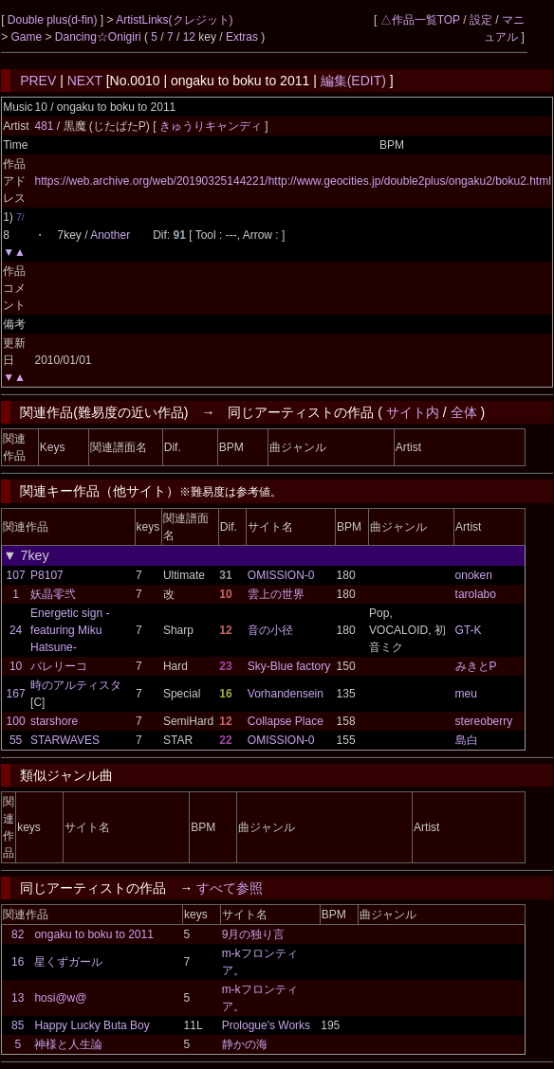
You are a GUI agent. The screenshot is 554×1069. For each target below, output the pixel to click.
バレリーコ (58, 666)
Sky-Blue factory (289, 666)
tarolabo (475, 594)
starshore (54, 721)
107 (16, 575)
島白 (466, 740)
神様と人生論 (68, 1044)
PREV (38, 80)
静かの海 (245, 1044)
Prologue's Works (266, 1025)
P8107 (47, 575)
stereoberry (484, 721)
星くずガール (68, 962)
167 (16, 693)
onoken (473, 575)
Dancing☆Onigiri (99, 37)
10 (15, 666)
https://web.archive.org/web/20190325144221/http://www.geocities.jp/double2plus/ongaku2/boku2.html (292, 181)
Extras (242, 37)
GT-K (468, 630)
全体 (464, 412)
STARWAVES (65, 740)
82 (17, 934)
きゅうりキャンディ (212, 126)
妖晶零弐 (53, 594)
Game (27, 37)
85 (17, 1025)
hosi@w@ (60, 998)
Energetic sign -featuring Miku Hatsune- (69, 630)
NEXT (84, 80)
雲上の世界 (276, 594)
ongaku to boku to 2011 (93, 934)
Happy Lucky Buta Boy (91, 1025)
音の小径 (270, 630)
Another (110, 235)
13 (17, 998)
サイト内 (412, 412)
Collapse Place (285, 721)
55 (15, 740)
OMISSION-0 (281, 575)
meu (466, 693)
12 (189, 37)
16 (17, 962)
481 (43, 126)
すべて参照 (229, 888)
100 (16, 721)
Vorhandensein (285, 693)
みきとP (476, 666)
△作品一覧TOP (420, 20)
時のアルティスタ (75, 685)
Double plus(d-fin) (54, 20)
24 (15, 630)
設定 (481, 20)
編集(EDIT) (353, 80)
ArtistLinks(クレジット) (174, 20)
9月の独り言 (254, 934)
